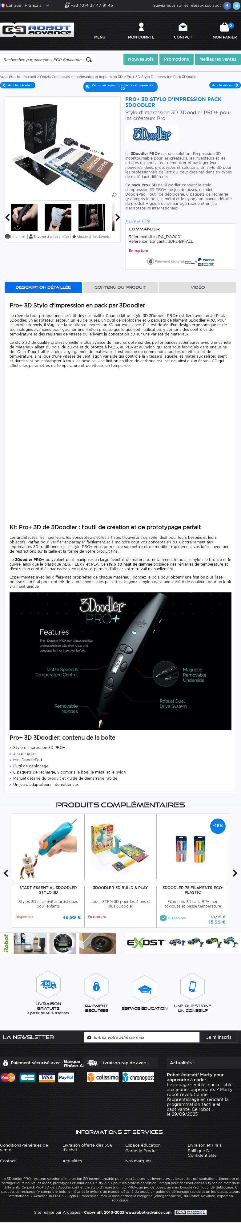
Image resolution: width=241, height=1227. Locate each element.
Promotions (176, 58)
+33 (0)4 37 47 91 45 (92, 5)
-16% (218, 825)
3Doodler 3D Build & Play (120, 887)
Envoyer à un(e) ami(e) (51, 236)
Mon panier (225, 30)
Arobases (71, 1211)
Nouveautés (141, 58)
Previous (7, 216)
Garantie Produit (141, 1150)
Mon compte (141, 36)
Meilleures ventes (217, 58)
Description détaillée (43, 286)
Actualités (72, 1160)
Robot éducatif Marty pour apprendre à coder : (195, 1076)
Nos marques (138, 1160)
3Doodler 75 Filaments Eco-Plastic (193, 889)
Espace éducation (143, 1144)
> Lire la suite (137, 220)
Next (117, 216)
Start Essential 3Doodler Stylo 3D (48, 889)
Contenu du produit (120, 286)
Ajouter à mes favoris (93, 236)
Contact (183, 36)
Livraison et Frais (204, 1144)
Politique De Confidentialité (202, 1152)
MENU (99, 36)
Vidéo (198, 286)
